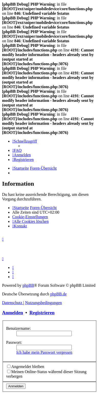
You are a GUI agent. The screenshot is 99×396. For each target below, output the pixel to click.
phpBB (28, 285)
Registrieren (41, 312)
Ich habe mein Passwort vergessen (44, 352)
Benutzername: (18, 328)
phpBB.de (58, 294)
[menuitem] (17, 150)
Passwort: (14, 342)
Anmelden (12, 312)
